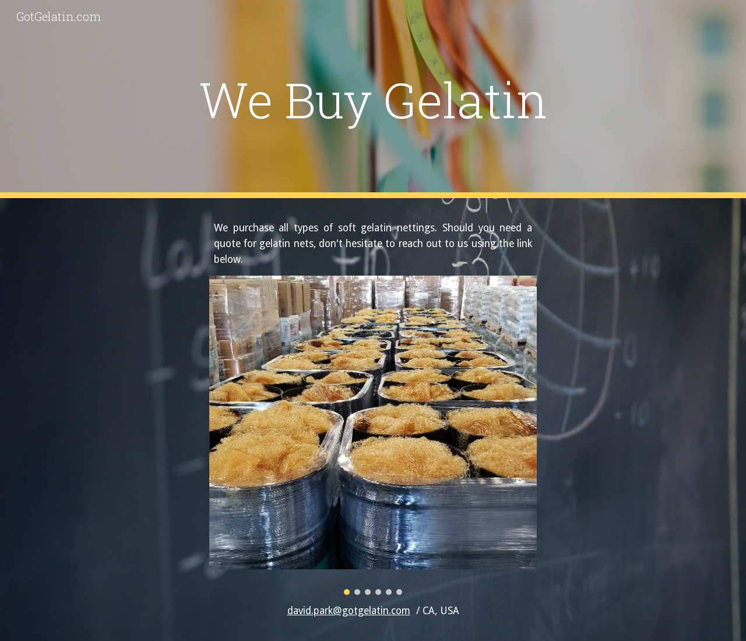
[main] (373, 99)
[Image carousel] (373, 435)
